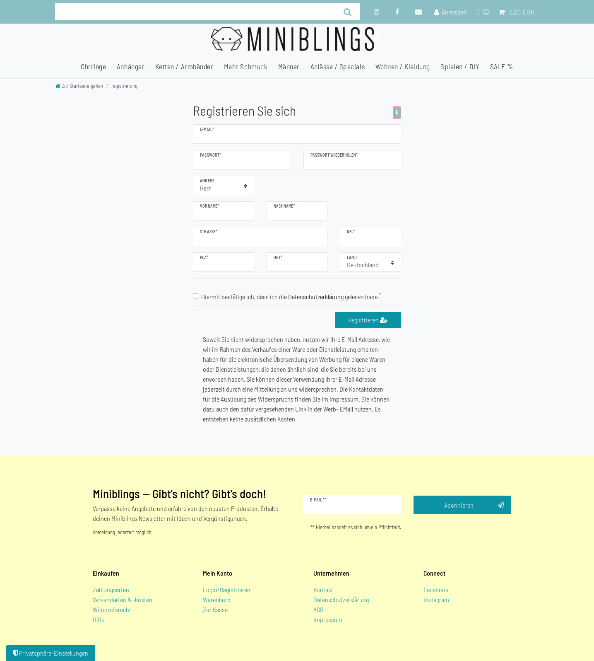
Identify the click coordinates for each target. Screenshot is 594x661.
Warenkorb (217, 599)
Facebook (435, 589)
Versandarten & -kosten (122, 599)
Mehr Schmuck (245, 66)
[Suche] (347, 11)
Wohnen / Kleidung (402, 66)
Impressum (327, 619)
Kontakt (323, 589)
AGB (318, 609)
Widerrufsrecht (112, 609)
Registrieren (367, 320)
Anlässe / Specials (337, 66)
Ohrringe (93, 66)
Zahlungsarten (111, 589)
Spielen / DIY (459, 66)
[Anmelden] (450, 12)
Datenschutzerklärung (341, 599)
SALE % (501, 66)
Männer (289, 66)
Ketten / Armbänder (184, 66)
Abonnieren (474, 505)
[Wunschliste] (482, 12)
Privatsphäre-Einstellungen (50, 653)
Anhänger (130, 66)
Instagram (436, 599)
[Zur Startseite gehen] (79, 85)
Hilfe (98, 619)
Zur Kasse (215, 609)
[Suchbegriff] (195, 11)
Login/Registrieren (226, 589)
